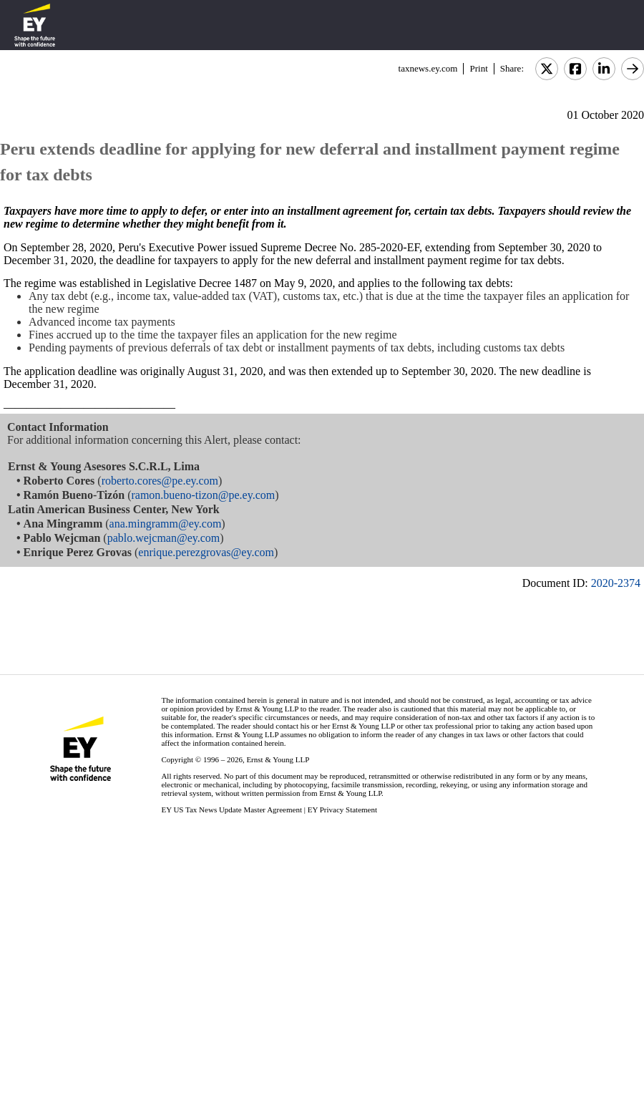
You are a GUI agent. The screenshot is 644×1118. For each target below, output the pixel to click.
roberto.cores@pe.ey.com (160, 481)
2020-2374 (615, 583)
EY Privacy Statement (342, 809)
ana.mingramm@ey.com (165, 523)
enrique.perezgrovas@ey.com (206, 552)
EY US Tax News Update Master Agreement (231, 809)
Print (478, 68)
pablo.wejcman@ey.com (163, 538)
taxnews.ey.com (428, 68)
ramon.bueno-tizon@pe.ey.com (203, 495)
